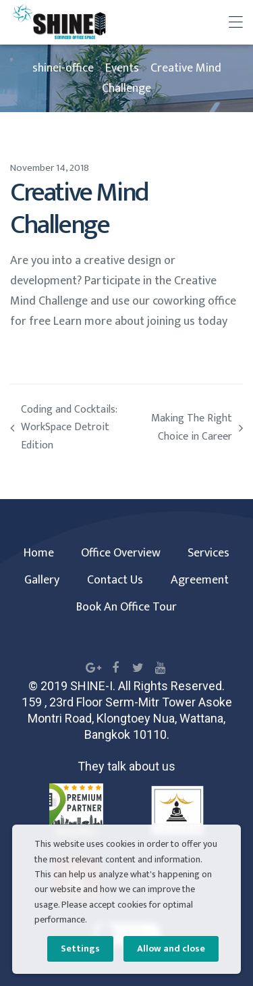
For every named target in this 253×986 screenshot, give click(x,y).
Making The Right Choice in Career (185, 428)
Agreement (200, 580)
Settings (80, 948)
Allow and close (171, 948)
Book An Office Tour (126, 607)
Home (39, 553)
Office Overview (121, 553)
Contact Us (115, 580)
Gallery (41, 580)
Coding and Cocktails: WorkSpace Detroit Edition (68, 428)
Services (208, 553)
